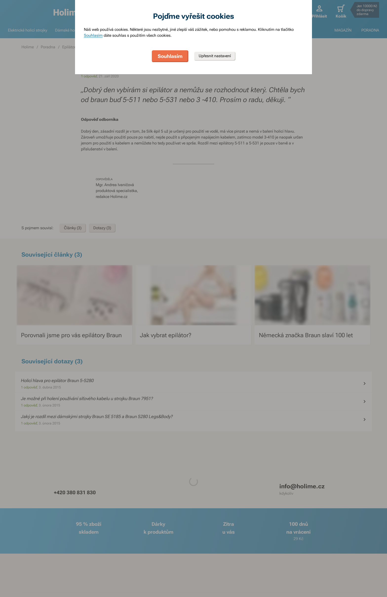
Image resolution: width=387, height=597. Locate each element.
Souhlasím (93, 35)
